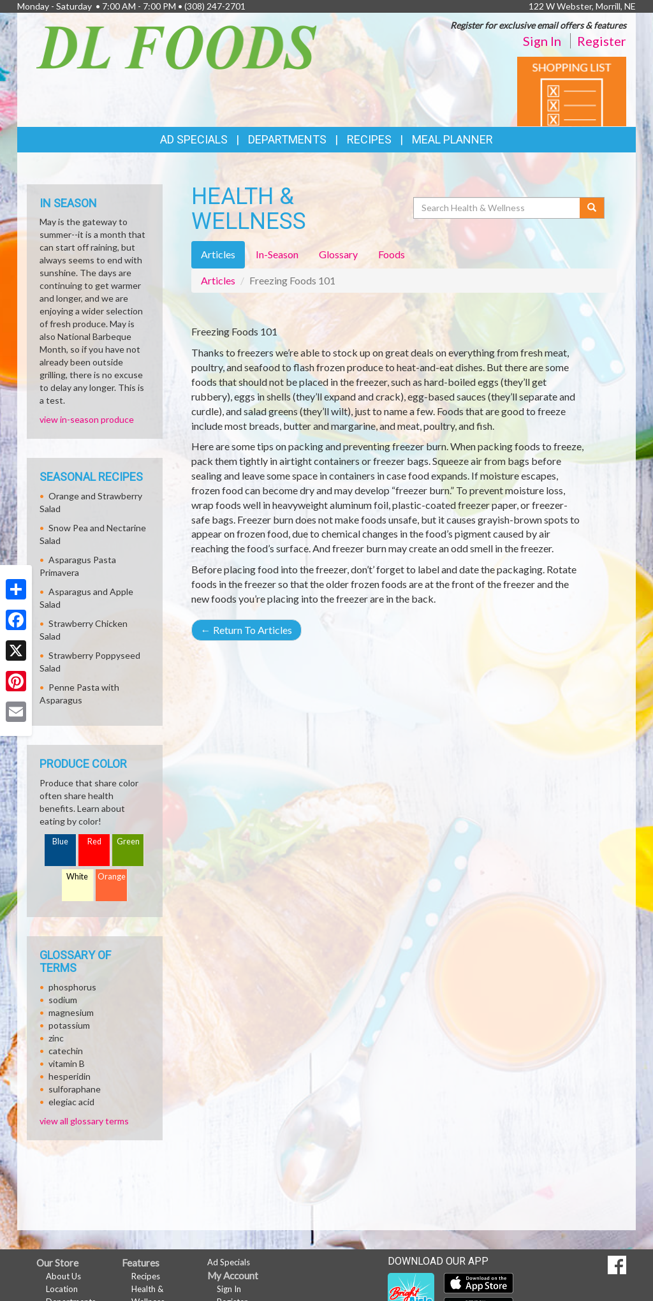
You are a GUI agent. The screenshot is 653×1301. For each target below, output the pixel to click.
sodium (62, 999)
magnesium (71, 1012)
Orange (112, 876)
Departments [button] (287, 139)
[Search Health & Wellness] (497, 208)
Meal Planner (452, 139)
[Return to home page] (176, 46)
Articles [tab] (218, 254)
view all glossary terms (84, 1120)
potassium (69, 1025)
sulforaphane (74, 1089)
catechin (65, 1050)
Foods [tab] (391, 254)
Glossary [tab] (338, 254)
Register (601, 40)
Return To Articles (246, 630)
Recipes (369, 139)
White (77, 876)
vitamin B (66, 1063)
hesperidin (69, 1076)
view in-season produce (87, 419)
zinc (56, 1038)
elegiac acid (71, 1101)
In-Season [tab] (277, 254)
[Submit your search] (592, 208)
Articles (218, 280)
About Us (63, 1276)
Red (94, 841)
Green (128, 841)
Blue (60, 841)
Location (62, 1289)
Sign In (542, 40)
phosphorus (72, 986)
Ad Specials (194, 139)
